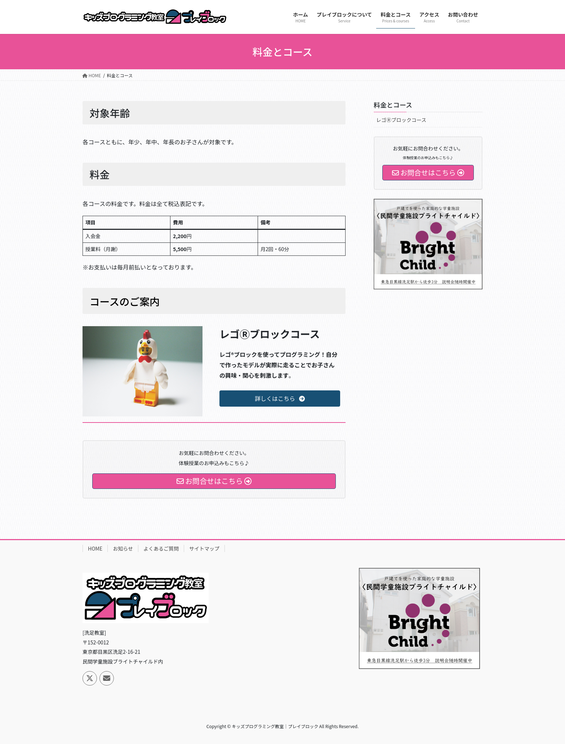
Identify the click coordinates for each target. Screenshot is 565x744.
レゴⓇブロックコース (401, 119)
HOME (95, 548)
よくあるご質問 (161, 548)
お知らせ (123, 548)
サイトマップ (204, 548)
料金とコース (393, 104)
